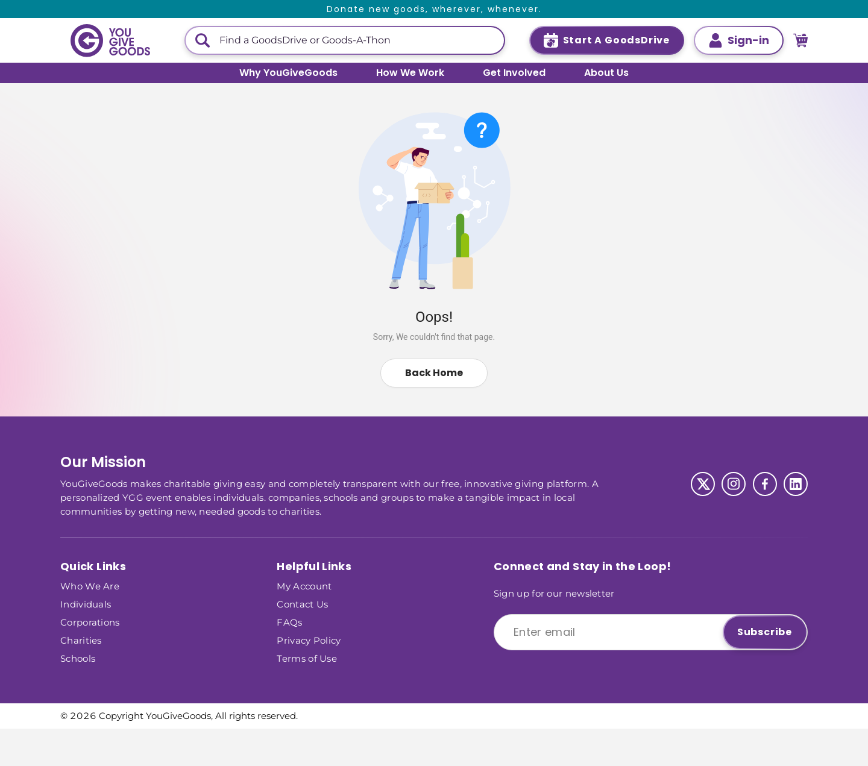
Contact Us (302, 603)
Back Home (434, 373)
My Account (304, 585)
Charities (81, 639)
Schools (77, 658)
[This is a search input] (356, 40)
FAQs (289, 621)
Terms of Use (307, 658)
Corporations (90, 621)
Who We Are (89, 585)
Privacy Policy (309, 639)
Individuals (85, 603)
